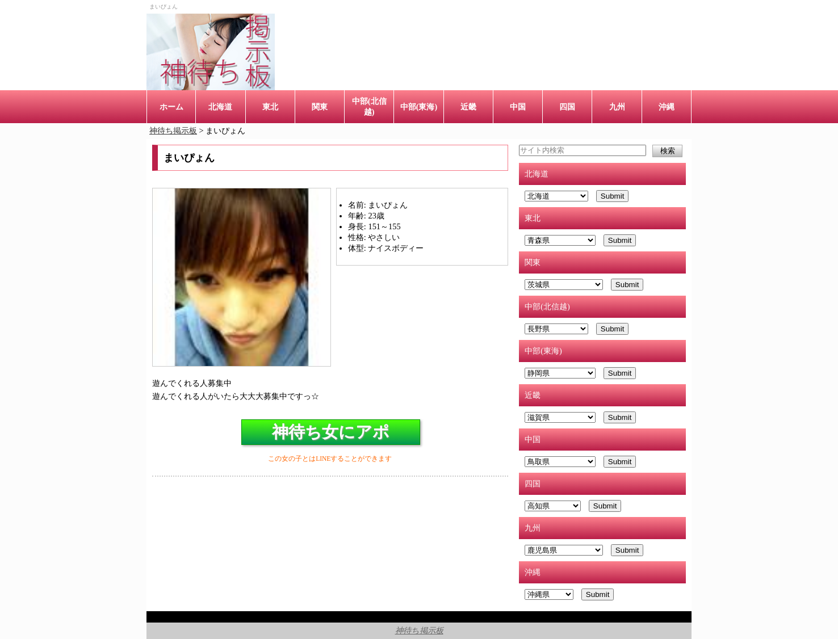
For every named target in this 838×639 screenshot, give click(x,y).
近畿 (468, 106)
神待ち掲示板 (419, 630)
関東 (320, 106)
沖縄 (666, 106)
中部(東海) (419, 106)
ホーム (171, 106)
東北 (270, 106)
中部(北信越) (369, 106)
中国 (518, 106)
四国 (567, 106)
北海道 (220, 106)
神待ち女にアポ (330, 432)
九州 (617, 106)
